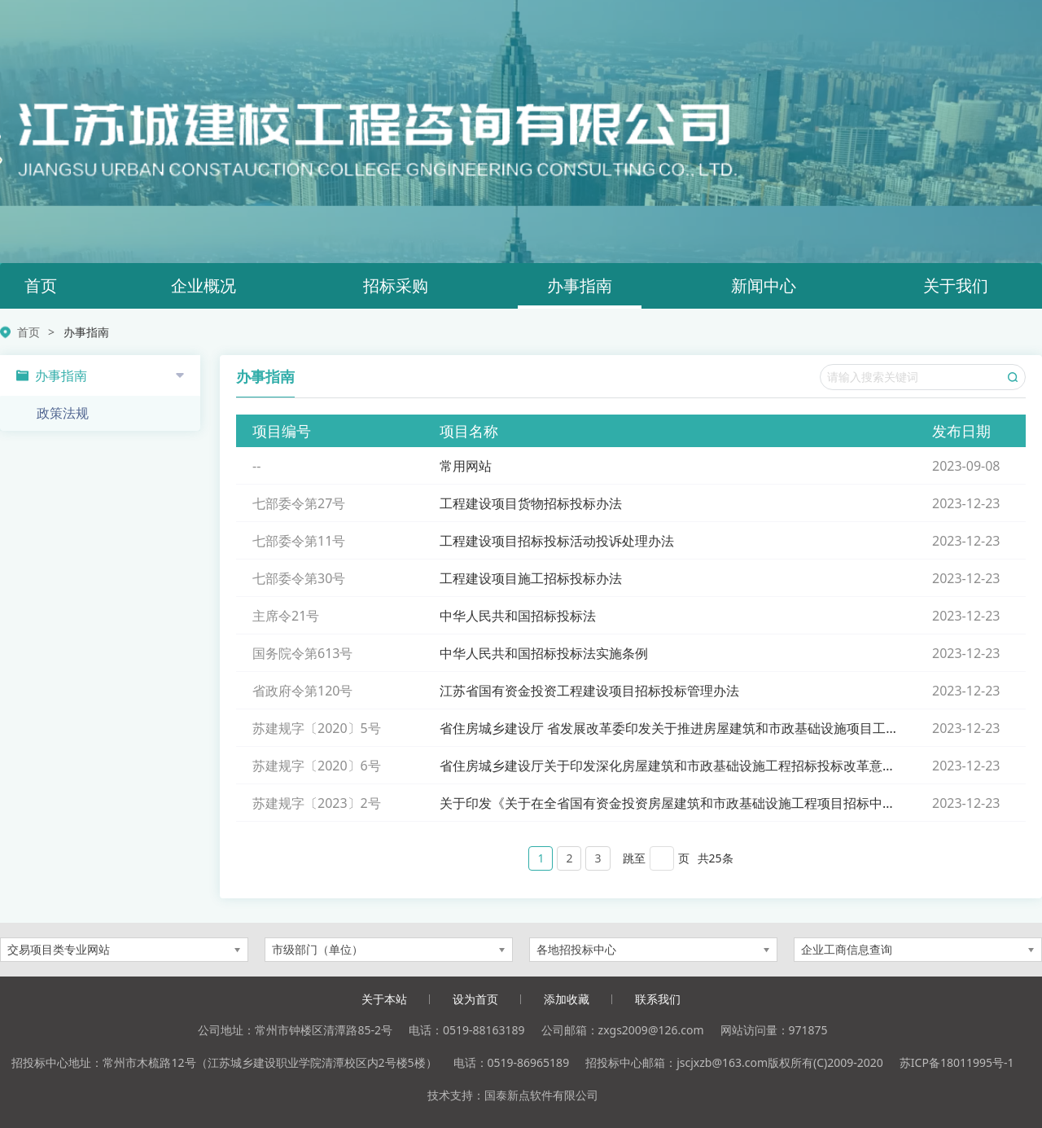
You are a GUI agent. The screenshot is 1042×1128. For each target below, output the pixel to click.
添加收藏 (566, 999)
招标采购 (395, 285)
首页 (40, 285)
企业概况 (203, 285)
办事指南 (579, 285)
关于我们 (955, 285)
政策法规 (63, 413)
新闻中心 (763, 285)
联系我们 (658, 999)
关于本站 (384, 999)
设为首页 (475, 999)
